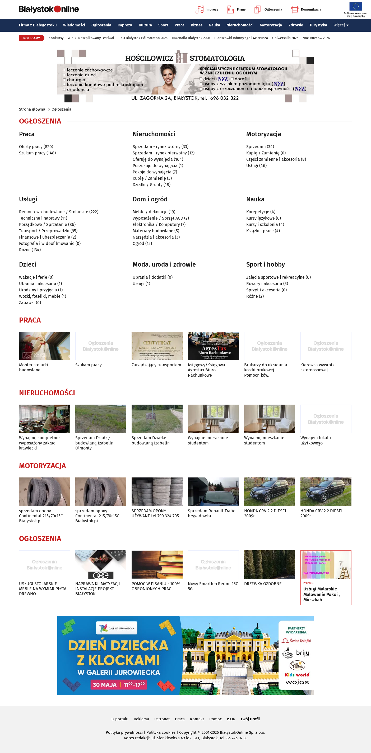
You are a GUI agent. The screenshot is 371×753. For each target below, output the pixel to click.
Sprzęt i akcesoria (263, 289)
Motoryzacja (271, 25)
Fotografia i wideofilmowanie (47, 243)
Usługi (252, 165)
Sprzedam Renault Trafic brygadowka (211, 513)
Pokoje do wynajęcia (152, 171)
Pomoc (215, 719)
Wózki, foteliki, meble (40, 296)
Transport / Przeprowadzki (44, 230)
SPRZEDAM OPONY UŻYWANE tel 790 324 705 (155, 513)
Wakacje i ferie (33, 277)
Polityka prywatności (124, 732)
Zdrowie (296, 25)
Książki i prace (260, 230)
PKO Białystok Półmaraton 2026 (143, 38)
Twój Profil (250, 719)
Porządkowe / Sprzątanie (43, 224)
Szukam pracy (32, 152)
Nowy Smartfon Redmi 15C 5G (213, 586)
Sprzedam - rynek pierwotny (160, 152)
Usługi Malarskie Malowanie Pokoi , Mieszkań (321, 594)
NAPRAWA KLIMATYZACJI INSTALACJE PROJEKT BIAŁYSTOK (97, 588)
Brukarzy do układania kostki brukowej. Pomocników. (265, 369)
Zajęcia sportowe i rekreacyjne (275, 277)
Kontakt (197, 719)
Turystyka (318, 25)
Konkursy (56, 38)
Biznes (196, 25)
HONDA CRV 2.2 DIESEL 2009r (265, 513)
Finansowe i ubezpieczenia (44, 237)
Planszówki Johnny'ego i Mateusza (241, 38)
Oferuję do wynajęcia (153, 159)
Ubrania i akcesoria (37, 283)
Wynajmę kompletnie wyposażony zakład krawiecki (39, 442)
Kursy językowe (260, 218)
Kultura (145, 25)
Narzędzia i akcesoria (153, 237)
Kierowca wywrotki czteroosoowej (318, 367)
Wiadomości (74, 25)
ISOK (231, 719)
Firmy (236, 9)
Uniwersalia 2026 (285, 38)
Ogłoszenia (268, 9)
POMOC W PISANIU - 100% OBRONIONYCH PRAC (156, 586)
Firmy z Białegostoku (38, 25)
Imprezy (207, 9)
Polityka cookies (160, 732)
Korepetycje (257, 211)
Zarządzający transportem (156, 364)
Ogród (138, 243)
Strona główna (32, 109)
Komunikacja (306, 9)
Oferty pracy (31, 146)
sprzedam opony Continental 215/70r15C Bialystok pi (41, 515)
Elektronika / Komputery (156, 224)
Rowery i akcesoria (264, 283)
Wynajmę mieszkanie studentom (208, 440)
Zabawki (27, 302)
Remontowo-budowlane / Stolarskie (53, 211)
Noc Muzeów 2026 (316, 38)
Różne (25, 249)
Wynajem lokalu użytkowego (315, 440)
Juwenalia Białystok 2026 (191, 38)
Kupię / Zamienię (149, 178)
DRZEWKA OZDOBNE (263, 583)
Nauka (214, 25)
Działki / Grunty (148, 184)
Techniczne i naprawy (39, 218)
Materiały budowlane (153, 230)
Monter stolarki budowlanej (33, 367)
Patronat (162, 719)
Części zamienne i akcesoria (273, 159)
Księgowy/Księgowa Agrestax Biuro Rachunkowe (206, 369)
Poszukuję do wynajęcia (155, 165)
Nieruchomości (239, 25)
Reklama (141, 719)
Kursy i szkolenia (262, 224)
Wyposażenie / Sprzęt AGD (158, 218)
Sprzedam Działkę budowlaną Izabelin (151, 440)
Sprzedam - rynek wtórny (156, 146)
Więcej (341, 25)
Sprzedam (256, 146)
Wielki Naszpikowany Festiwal (91, 38)
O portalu (120, 719)
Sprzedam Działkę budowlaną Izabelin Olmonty (94, 442)
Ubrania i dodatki (149, 277)
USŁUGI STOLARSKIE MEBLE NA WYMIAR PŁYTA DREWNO (42, 588)
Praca (179, 25)
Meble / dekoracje (150, 211)
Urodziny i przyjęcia (38, 289)
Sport (163, 25)
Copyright (187, 732)
